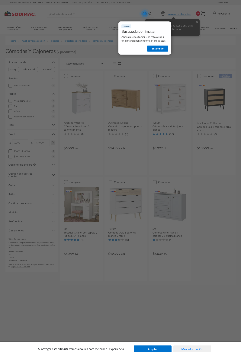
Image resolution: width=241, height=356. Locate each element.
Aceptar (152, 349)
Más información (192, 349)
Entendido (158, 48)
